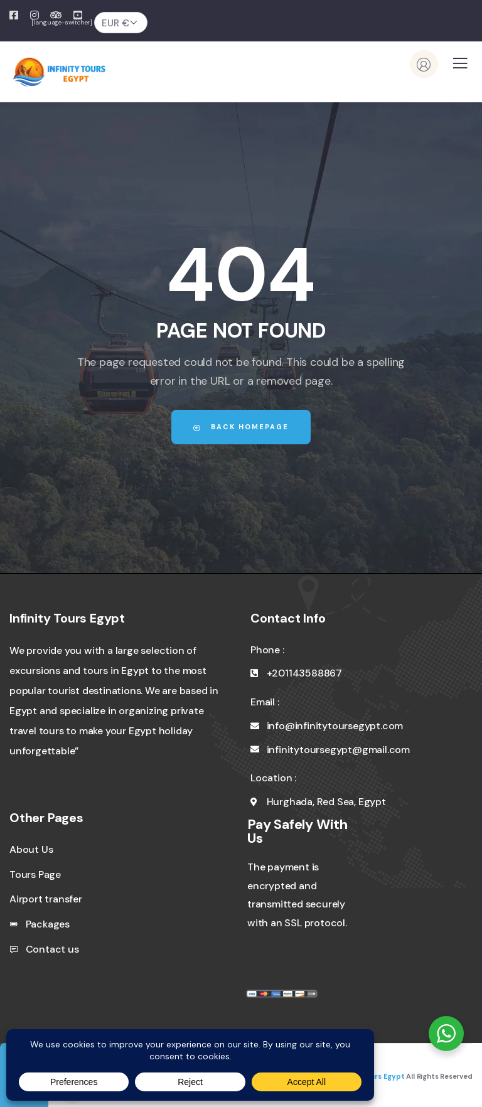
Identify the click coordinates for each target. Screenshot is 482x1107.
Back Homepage (241, 426)
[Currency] (120, 22)
